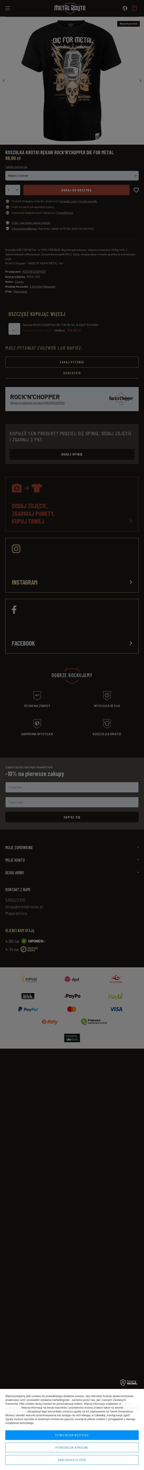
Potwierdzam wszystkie (72, 1435)
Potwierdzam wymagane (72, 1447)
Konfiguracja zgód (72, 1460)
